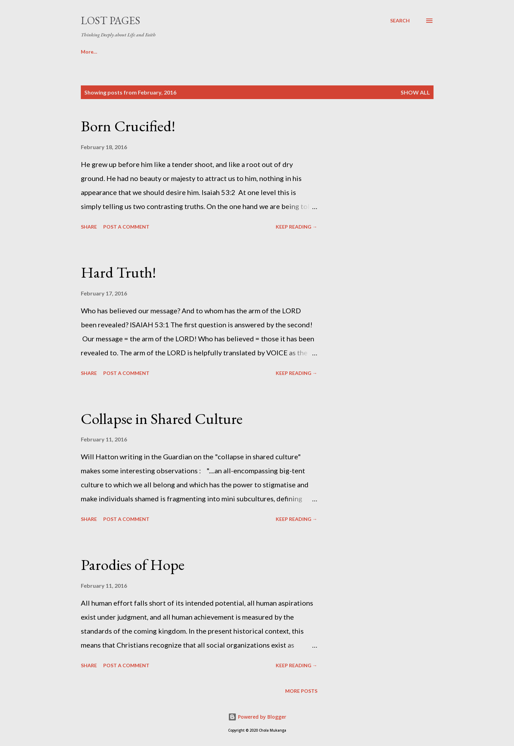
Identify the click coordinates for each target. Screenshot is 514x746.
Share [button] (89, 227)
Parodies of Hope (132, 564)
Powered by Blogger (257, 716)
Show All (415, 92)
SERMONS (171, 52)
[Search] (400, 20)
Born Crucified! (128, 126)
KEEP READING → (296, 227)
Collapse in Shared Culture (161, 418)
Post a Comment (126, 227)
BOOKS (90, 52)
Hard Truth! (118, 272)
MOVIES (128, 52)
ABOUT (212, 52)
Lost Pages (110, 20)
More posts (301, 691)
